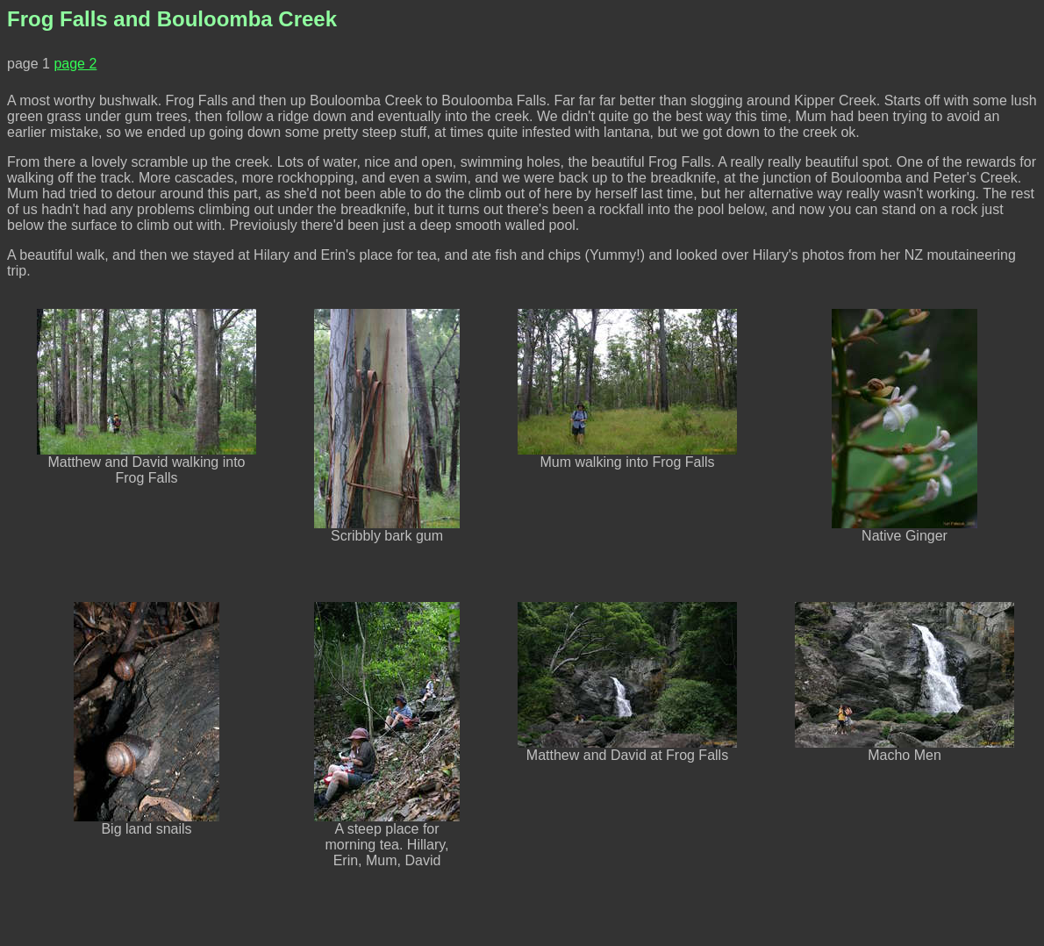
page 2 (75, 63)
